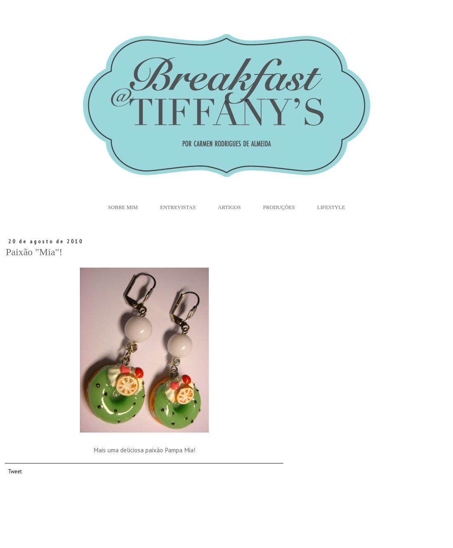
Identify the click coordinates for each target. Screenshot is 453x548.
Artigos (229, 207)
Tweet (15, 471)
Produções (279, 207)
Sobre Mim (123, 207)
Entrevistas (178, 207)
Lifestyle (331, 207)
